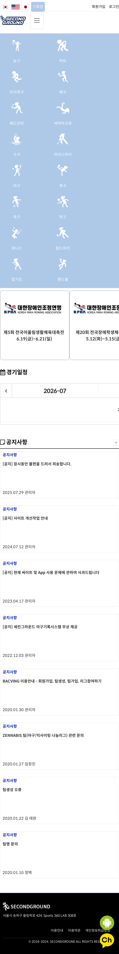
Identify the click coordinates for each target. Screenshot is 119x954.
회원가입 (98, 6)
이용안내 (57, 930)
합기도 (16, 279)
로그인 (114, 6)
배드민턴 (17, 123)
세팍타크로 (63, 123)
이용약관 (74, 930)
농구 (16, 60)
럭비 (62, 60)
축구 (16, 217)
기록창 (38, 6)
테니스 (16, 248)
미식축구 (17, 92)
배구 (62, 92)
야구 (16, 185)
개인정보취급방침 (97, 930)
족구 (62, 185)
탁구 (62, 217)
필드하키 (63, 248)
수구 (16, 154)
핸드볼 (62, 279)
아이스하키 (63, 154)
